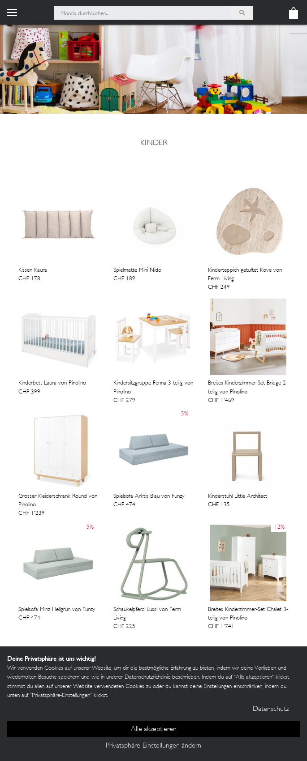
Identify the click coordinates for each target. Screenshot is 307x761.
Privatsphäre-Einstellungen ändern (153, 746)
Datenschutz (271, 709)
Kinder (153, 143)
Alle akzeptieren (154, 729)
